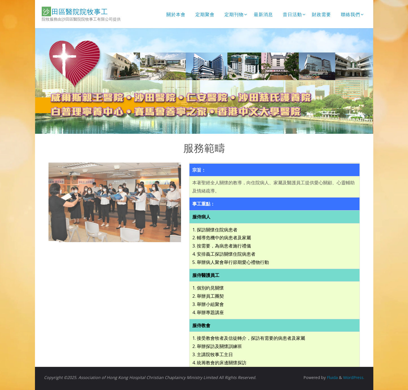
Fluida (332, 377)
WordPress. (353, 377)
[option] (204, 81)
